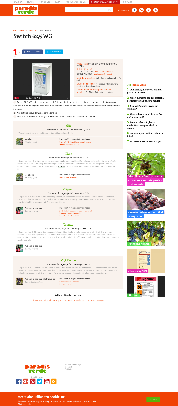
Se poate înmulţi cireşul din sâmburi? (142, 107)
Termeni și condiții (73, 364)
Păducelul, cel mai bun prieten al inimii (145, 135)
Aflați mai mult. (24, 404)
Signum (133, 295)
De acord (153, 399)
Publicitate (69, 369)
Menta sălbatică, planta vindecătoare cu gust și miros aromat (142, 125)
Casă (57, 2)
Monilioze (30, 140)
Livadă (30, 2)
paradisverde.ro (20, 31)
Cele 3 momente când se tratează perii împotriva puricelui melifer (145, 99)
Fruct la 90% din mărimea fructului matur (75, 142)
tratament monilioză (74, 300)
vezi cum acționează (103, 71)
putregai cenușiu (96, 300)
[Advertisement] (89, 22)
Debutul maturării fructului (69, 144)
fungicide (33, 31)
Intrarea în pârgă (65, 284)
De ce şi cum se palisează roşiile (146, 141)
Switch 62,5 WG (46, 31)
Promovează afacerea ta (104, 2)
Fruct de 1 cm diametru (68, 178)
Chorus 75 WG (137, 271)
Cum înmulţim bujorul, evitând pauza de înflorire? (144, 91)
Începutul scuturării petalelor (70, 213)
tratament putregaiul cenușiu (47, 300)
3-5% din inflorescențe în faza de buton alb (75, 211)
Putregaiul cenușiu (33, 209)
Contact (127, 2)
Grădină (18, 2)
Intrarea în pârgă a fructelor (69, 215)
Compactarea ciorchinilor (69, 282)
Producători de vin (76, 2)
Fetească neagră (139, 244)
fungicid (61, 166)
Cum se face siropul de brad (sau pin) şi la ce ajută (145, 116)
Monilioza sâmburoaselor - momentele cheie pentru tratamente (145, 180)
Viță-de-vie (44, 2)
